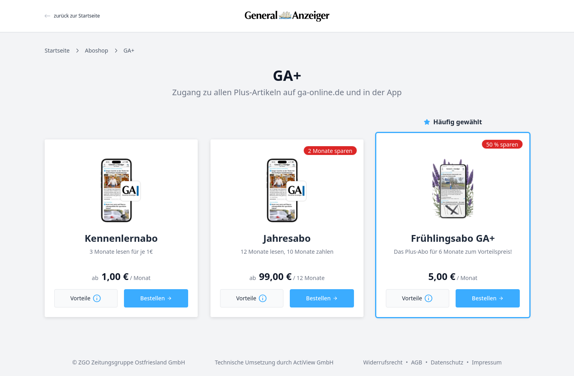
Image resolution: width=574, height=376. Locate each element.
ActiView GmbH (313, 362)
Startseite (57, 50)
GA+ (129, 50)
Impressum (487, 362)
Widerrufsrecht (383, 362)
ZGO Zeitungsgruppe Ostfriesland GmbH (132, 362)
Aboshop (96, 50)
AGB (416, 362)
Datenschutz (447, 362)
